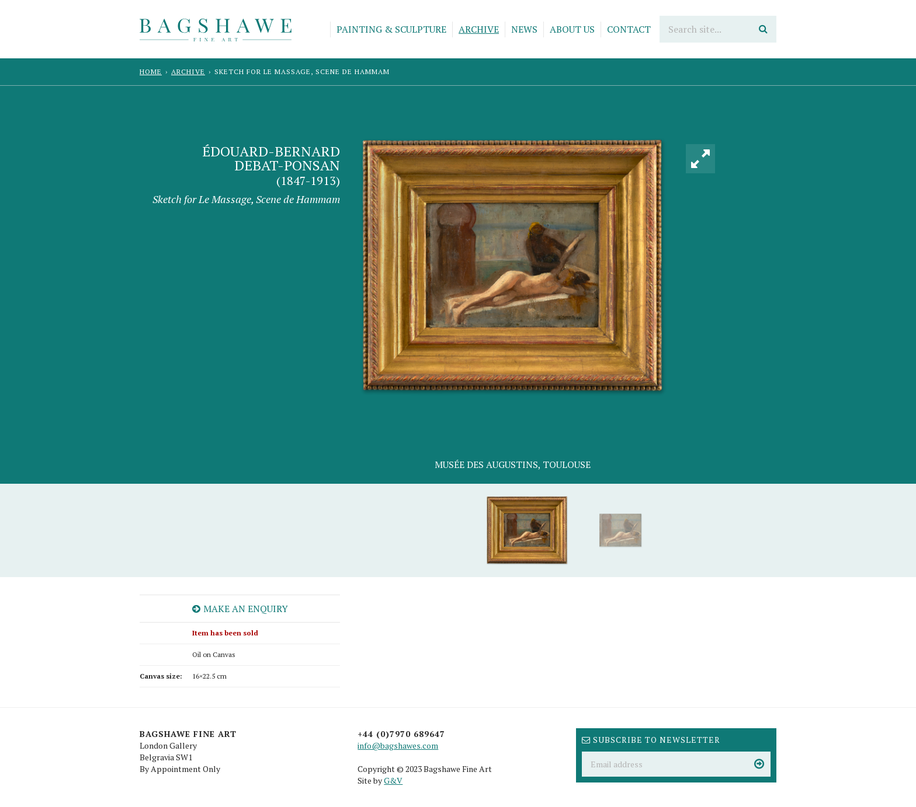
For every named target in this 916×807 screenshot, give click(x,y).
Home (151, 71)
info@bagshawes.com (398, 745)
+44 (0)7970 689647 (401, 733)
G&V (393, 780)
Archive (479, 29)
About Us (572, 29)
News (524, 29)
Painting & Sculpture (391, 29)
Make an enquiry (240, 608)
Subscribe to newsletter (651, 739)
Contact (629, 29)
